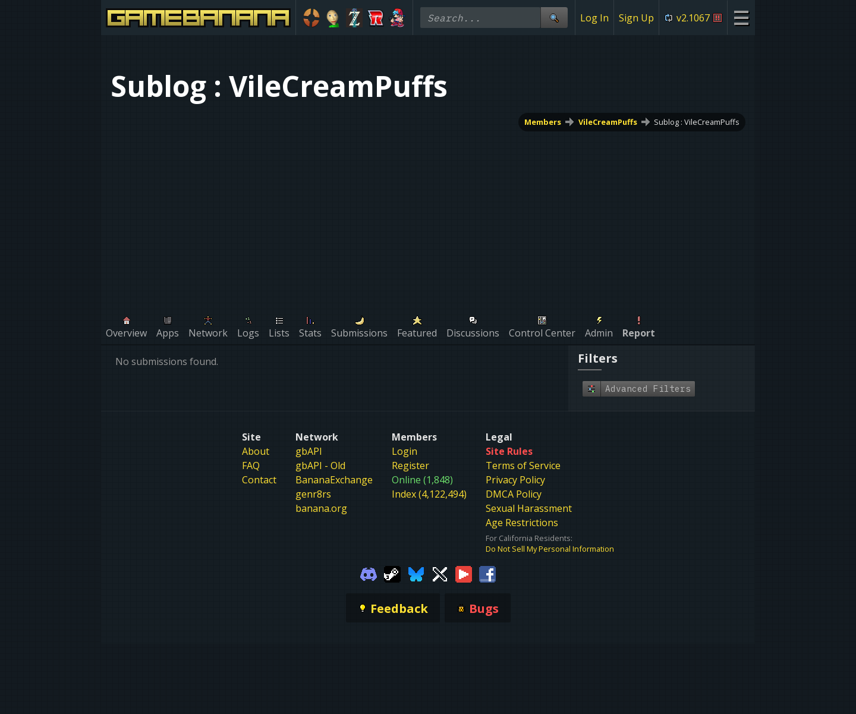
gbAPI (308, 451)
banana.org (321, 508)
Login (404, 451)
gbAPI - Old (320, 465)
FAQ (251, 465)
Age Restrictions (522, 522)
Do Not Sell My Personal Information (550, 548)
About (255, 451)
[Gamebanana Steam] (392, 573)
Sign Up (636, 17)
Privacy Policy (515, 479)
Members (542, 122)
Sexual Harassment (529, 508)
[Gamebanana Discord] (368, 573)
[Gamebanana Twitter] (439, 573)
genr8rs (313, 494)
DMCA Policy (514, 494)
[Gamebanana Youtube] (463, 573)
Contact (259, 479)
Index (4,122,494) (429, 494)
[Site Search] (554, 17)
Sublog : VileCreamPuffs (696, 122)
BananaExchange (334, 479)
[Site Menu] (741, 17)
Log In (594, 17)
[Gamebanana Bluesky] (416, 573)
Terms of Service (523, 465)
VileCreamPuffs (607, 122)
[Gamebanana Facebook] (487, 573)
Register (410, 465)
